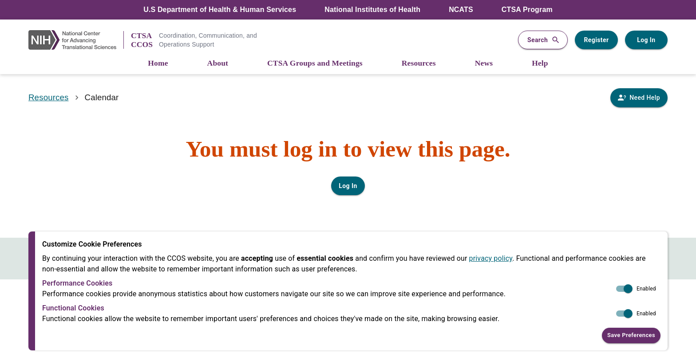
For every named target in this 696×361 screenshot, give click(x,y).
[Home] (157, 63)
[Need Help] (639, 97)
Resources (48, 97)
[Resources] (419, 63)
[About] (218, 63)
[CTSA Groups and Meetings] (315, 63)
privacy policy (491, 258)
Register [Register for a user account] (596, 39)
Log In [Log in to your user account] (646, 40)
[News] (483, 63)
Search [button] (542, 40)
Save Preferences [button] (631, 335)
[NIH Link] (75, 40)
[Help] (540, 63)
